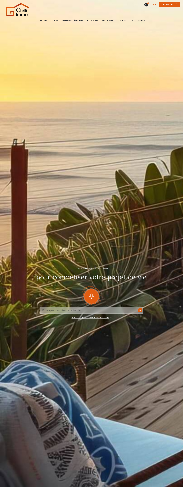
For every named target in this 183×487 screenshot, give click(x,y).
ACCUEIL (43, 20)
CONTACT (123, 20)
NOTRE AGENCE (138, 20)
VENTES (54, 20)
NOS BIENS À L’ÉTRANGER (72, 20)
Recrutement (108, 20)
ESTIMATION (92, 20)
